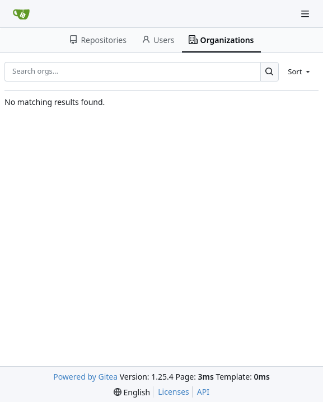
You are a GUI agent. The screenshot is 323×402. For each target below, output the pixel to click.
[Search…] (269, 72)
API (203, 391)
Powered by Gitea (85, 376)
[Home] (21, 14)
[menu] (300, 71)
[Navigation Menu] (306, 13)
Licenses (173, 391)
